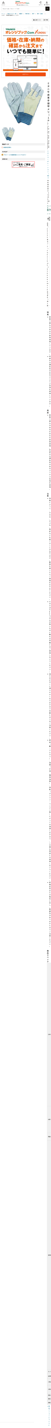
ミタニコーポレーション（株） (48, 163)
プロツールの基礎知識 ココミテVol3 (14, 155)
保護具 (20, 14)
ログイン (40, 3)
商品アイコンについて (49, 1414)
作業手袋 (27, 14)
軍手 (33, 14)
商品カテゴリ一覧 (11, 14)
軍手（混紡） (40, 14)
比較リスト (37, 20)
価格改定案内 (7, 147)
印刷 (46, 20)
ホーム (3, 14)
